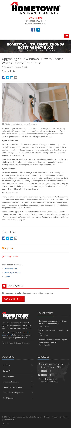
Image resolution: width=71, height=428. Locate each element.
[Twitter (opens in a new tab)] (7, 77)
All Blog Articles (10, 256)
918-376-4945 (46, 375)
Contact (18, 343)
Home (4, 343)
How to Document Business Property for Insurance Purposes (53, 342)
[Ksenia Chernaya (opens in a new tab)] (30, 124)
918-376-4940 (46, 371)
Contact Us (18, 371)
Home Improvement (12, 273)
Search (47, 417)
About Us (18, 365)
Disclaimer (64, 417)
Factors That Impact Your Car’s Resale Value (53, 333)
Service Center (18, 376)
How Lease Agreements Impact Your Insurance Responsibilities (53, 324)
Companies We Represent (18, 392)
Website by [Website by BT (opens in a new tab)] (9, 420)
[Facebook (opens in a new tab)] (33, 30)
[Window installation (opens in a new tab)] (12, 124)
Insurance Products (18, 382)
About (11, 343)
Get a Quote (11, 298)
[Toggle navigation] (66, 36)
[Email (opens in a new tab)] (15, 77)
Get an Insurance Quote (18, 387)
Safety (7, 276)
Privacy (55, 417)
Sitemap (27, 343)
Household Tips (11, 269)
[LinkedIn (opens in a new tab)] (38, 30)
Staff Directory (18, 398)
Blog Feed (7, 248)
